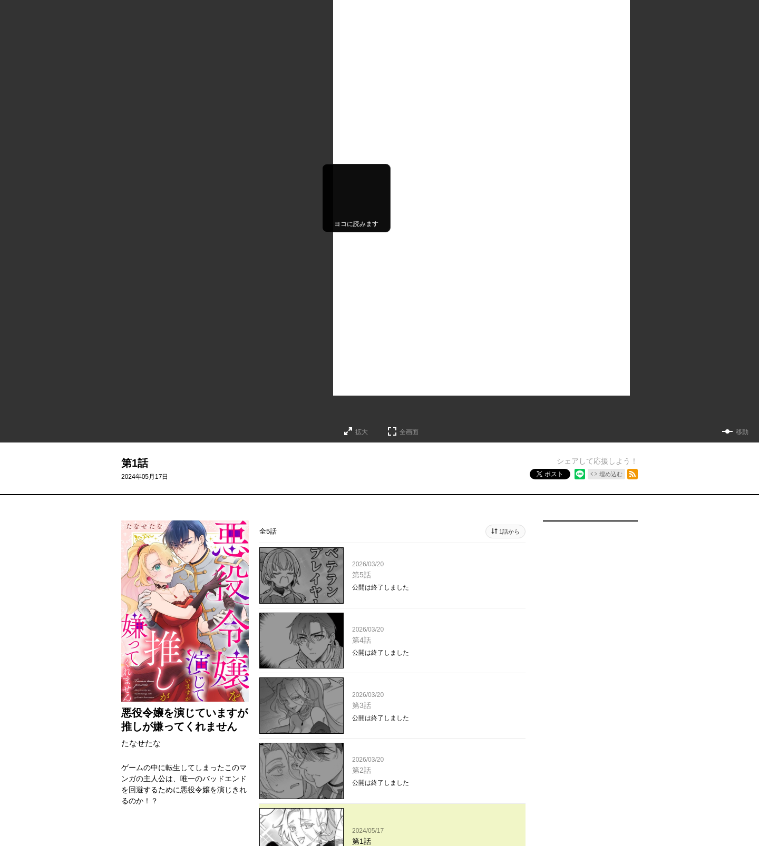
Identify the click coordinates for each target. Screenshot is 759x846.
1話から (509, 531)
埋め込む (610, 474)
